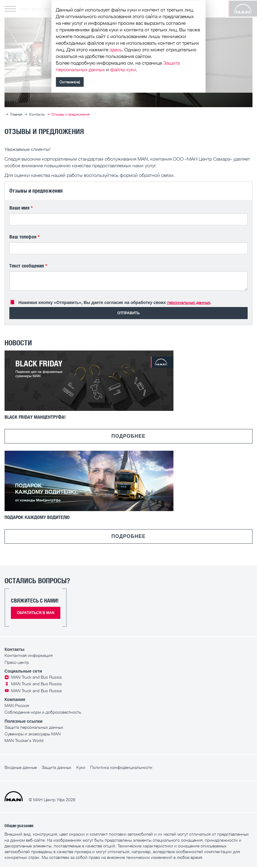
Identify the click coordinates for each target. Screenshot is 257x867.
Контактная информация (28, 655)
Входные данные (21, 767)
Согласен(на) (69, 83)
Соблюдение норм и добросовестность (43, 712)
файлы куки (123, 71)
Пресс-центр (17, 662)
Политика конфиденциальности (121, 767)
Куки (80, 767)
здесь (115, 51)
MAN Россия (17, 705)
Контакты (37, 114)
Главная (16, 114)
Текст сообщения (28, 266)
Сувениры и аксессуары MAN (33, 733)
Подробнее (128, 436)
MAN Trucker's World (24, 740)
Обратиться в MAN (36, 613)
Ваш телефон (24, 237)
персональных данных (188, 302)
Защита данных (56, 767)
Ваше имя (21, 208)
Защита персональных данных (34, 727)
